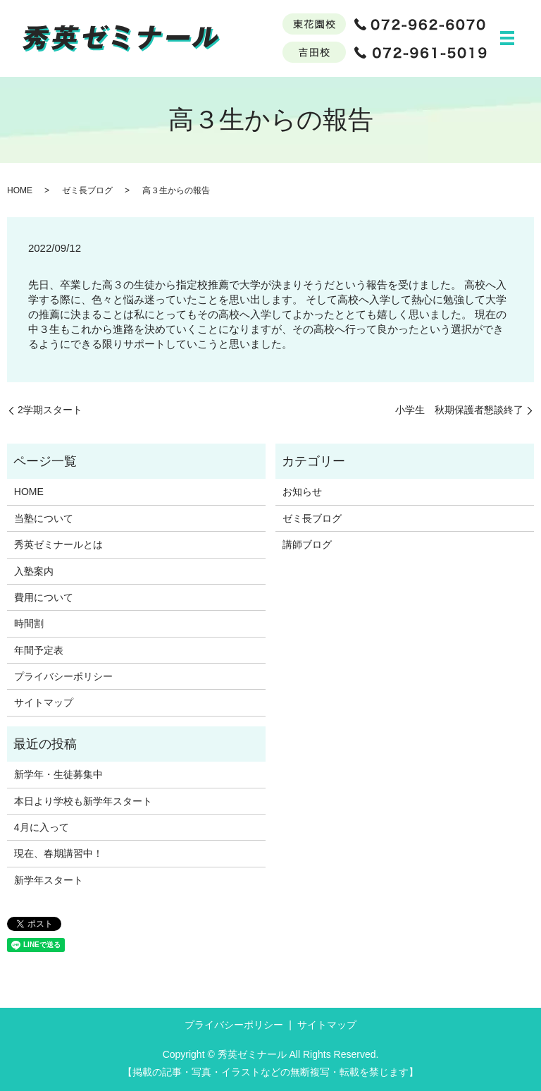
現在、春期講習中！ (58, 854)
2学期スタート (50, 409)
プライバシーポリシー (63, 676)
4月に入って (41, 827)
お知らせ (302, 492)
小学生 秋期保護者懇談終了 (459, 409)
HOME (19, 190)
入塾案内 (34, 571)
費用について (43, 597)
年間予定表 (38, 650)
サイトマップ (43, 703)
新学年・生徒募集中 (58, 774)
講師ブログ (307, 544)
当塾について (43, 518)
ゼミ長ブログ (87, 190)
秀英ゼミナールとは (58, 544)
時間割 (29, 623)
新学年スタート (48, 880)
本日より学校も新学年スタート (83, 801)
